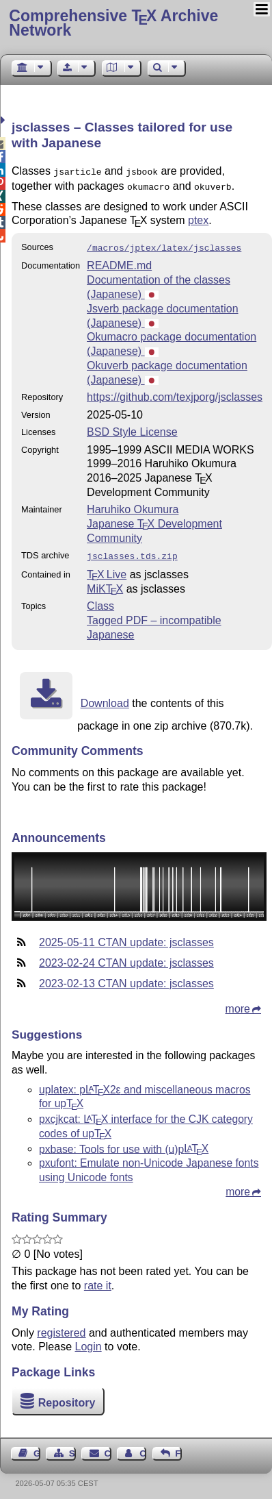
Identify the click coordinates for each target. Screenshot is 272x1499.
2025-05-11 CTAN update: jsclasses (126, 937)
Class (100, 600)
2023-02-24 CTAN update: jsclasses (126, 957)
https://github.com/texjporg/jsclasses (174, 393)
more (238, 1003)
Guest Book (36, 1448)
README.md (119, 261)
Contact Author (142, 1448)
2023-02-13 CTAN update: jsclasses (126, 978)
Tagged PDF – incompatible (154, 615)
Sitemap (72, 1448)
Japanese (110, 629)
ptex (198, 217)
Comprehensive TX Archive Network (113, 23)
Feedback (178, 1448)
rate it (97, 1280)
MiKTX (105, 583)
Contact (108, 1448)
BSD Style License (132, 428)
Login (88, 1341)
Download (105, 698)
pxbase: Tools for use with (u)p (123, 1143)
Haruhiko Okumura (132, 505)
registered (61, 1327)
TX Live (106, 569)
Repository (67, 1397)
